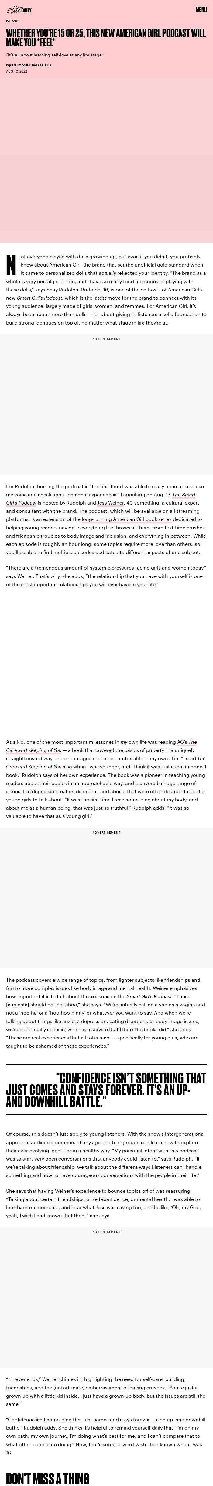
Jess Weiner (110, 502)
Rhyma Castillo (31, 65)
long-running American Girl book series (127, 519)
